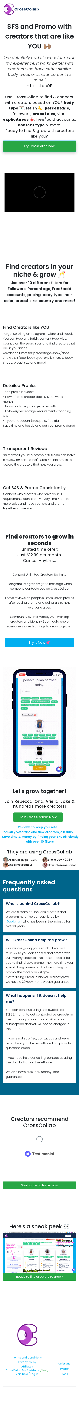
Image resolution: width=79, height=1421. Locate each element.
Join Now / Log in (27, 1374)
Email (64, 1374)
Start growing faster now (39, 1185)
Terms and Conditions (27, 1357)
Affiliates (27, 1366)
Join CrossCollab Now (38, 817)
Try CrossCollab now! (39, 146)
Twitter (64, 1369)
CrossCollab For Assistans (23, 1370)
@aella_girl (14, 921)
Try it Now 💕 (39, 642)
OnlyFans (63, 1363)
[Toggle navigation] (73, 9)
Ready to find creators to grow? (39, 1276)
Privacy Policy (27, 1362)
